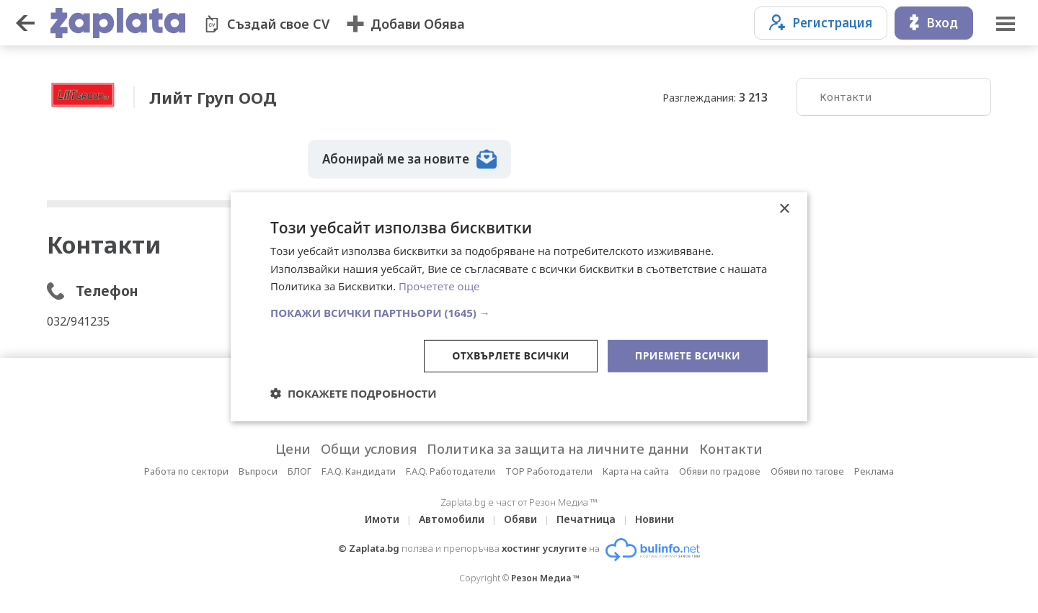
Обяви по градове (719, 471)
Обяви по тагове (807, 471)
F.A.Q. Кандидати (358, 471)
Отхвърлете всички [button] (510, 355)
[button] (519, 312)
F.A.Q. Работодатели (450, 471)
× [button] (783, 208)
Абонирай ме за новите (409, 159)
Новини (654, 519)
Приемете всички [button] (687, 355)
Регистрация (820, 22)
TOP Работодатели (549, 471)
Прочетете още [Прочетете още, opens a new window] (439, 286)
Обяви (520, 519)
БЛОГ (299, 471)
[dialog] (519, 306)
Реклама (874, 471)
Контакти (845, 96)
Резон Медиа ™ (545, 578)
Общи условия (369, 448)
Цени (293, 448)
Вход (934, 22)
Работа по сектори (186, 471)
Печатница (586, 519)
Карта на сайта (636, 471)
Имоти (382, 519)
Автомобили (451, 519)
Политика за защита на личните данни (558, 448)
